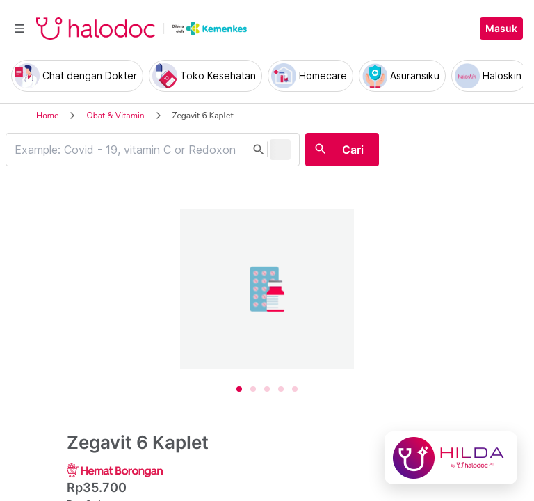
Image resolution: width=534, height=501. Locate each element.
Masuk (501, 28)
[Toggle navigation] (19, 28)
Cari (353, 149)
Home (47, 115)
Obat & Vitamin (115, 115)
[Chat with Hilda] (451, 457)
